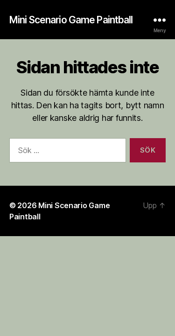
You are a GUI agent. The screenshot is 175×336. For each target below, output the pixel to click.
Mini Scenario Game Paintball (71, 20)
